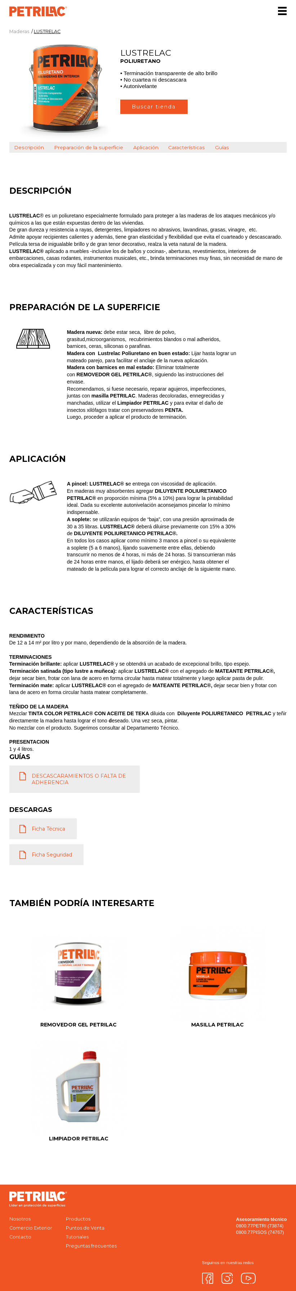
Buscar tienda (154, 107)
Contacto (20, 1237)
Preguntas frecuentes (91, 1246)
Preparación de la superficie (88, 147)
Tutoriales (77, 1237)
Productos (78, 1219)
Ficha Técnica (48, 829)
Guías (222, 147)
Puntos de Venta (85, 1228)
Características (186, 147)
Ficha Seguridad (52, 854)
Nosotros (20, 1219)
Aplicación (145, 147)
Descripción (29, 147)
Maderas (19, 31)
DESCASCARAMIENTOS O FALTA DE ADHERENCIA (79, 779)
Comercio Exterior (30, 1228)
